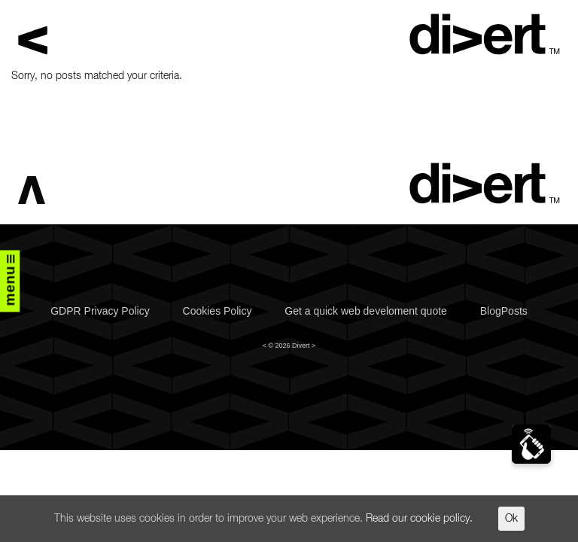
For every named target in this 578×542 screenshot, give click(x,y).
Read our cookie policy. (419, 518)
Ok (511, 518)
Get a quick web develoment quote (365, 311)
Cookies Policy (217, 311)
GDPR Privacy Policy (99, 311)
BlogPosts (504, 311)
